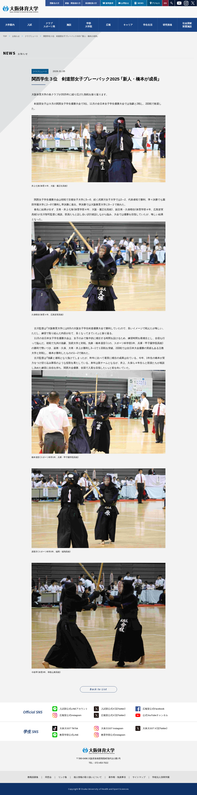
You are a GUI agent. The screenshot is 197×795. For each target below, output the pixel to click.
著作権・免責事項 (117, 777)
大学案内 (9, 24)
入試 (29, 24)
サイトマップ (139, 777)
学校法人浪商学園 (160, 777)
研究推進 (167, 24)
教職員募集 (33, 777)
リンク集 (62, 777)
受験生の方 (54, 3)
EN (165, 3)
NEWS (140, 3)
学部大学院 (88, 24)
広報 (108, 24)
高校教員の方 (91, 3)
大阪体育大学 (20, 9)
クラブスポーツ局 (49, 24)
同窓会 (48, 777)
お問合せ (125, 3)
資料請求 (109, 3)
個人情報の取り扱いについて (88, 777)
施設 (69, 24)
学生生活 (147, 24)
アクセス (156, 3)
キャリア (128, 24)
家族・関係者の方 (73, 3)
